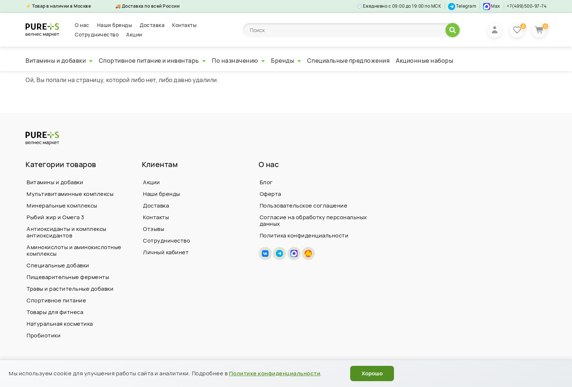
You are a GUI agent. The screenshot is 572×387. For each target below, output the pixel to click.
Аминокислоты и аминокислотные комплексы (74, 250)
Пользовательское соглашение (304, 205)
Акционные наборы (424, 61)
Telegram (462, 6)
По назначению (238, 61)
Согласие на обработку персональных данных (313, 220)
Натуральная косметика (60, 324)
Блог (266, 182)
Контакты (184, 25)
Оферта (270, 194)
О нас (82, 25)
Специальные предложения (348, 61)
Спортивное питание (56, 300)
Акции (134, 34)
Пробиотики (44, 335)
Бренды (286, 61)
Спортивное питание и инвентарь (152, 61)
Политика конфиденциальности (304, 235)
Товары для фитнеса (55, 312)
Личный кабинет (166, 252)
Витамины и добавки (59, 61)
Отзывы (153, 229)
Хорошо (372, 373)
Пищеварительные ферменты (68, 277)
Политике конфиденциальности (275, 373)
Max (491, 6)
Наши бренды (114, 25)
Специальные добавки (58, 265)
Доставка (152, 25)
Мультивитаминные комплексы (70, 194)
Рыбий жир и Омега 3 (55, 217)
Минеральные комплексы (62, 205)
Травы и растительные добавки (70, 289)
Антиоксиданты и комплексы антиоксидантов (67, 232)
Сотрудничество (97, 34)
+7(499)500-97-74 (526, 6)
